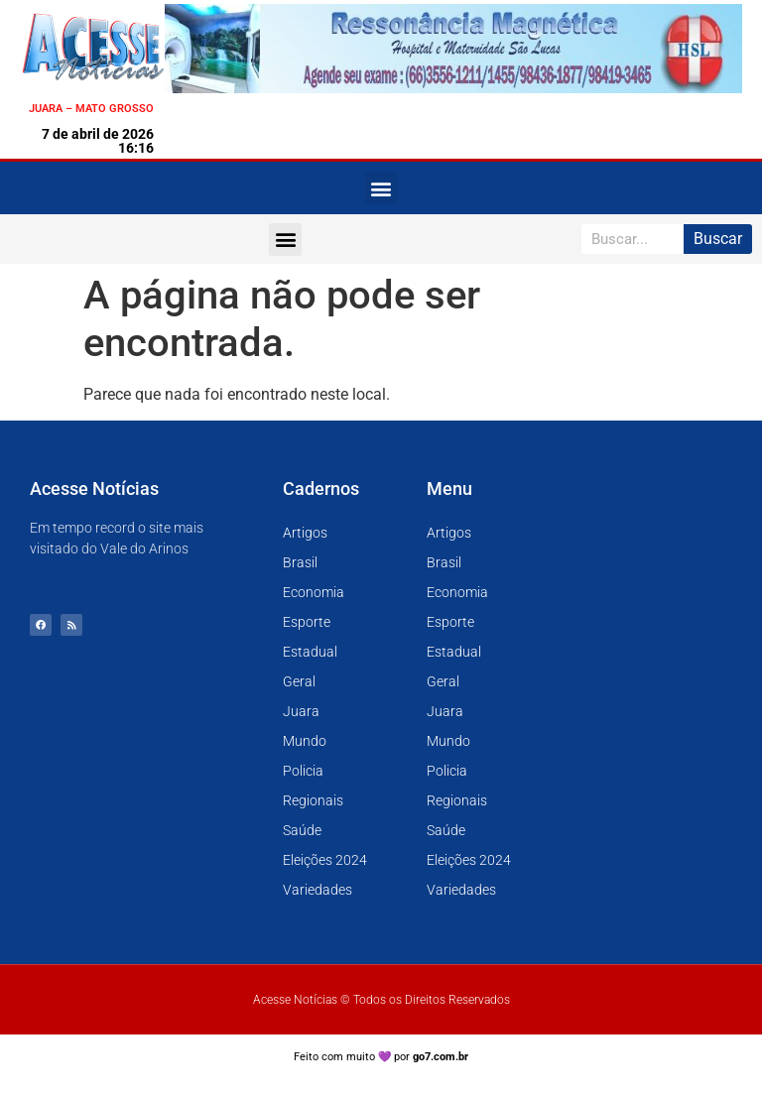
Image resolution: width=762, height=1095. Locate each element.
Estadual (310, 652)
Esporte (306, 622)
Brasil (300, 562)
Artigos (305, 533)
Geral (299, 681)
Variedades (317, 890)
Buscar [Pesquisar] (718, 238)
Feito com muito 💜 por (381, 1056)
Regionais (313, 800)
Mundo (304, 741)
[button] (381, 188)
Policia (303, 771)
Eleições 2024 (325, 860)
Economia (313, 592)
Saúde (302, 830)
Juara (301, 711)
